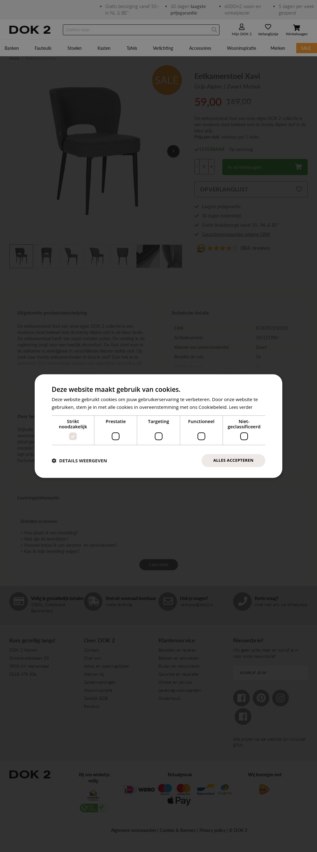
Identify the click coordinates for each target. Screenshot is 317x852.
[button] (79, 460)
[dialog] (158, 426)
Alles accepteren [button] (232, 460)
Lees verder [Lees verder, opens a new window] (241, 406)
